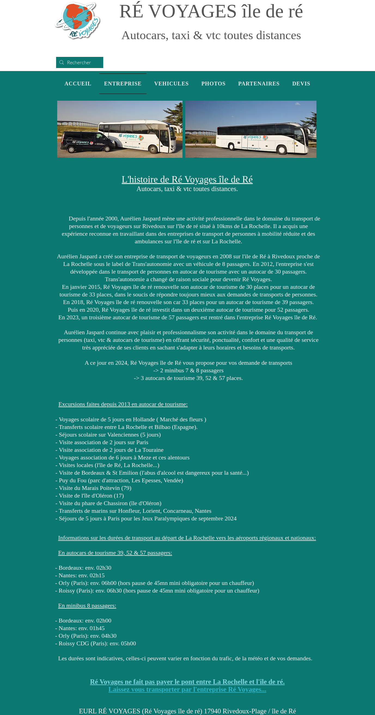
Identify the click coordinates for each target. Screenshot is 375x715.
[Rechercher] (79, 62)
